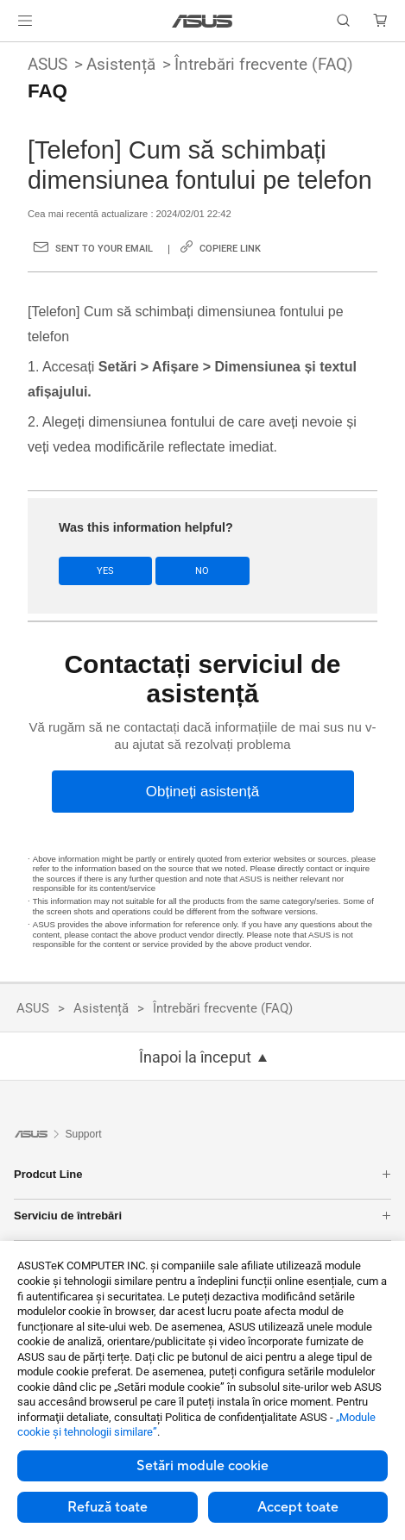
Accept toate (298, 1507)
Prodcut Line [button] (202, 1174)
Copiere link (230, 248)
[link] (202, 21)
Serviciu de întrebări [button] (202, 1215)
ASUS (47, 64)
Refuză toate (107, 1507)
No (202, 571)
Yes (105, 571)
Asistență (120, 64)
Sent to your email (104, 248)
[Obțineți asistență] (203, 791)
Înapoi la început (195, 1057)
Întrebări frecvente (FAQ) (263, 64)
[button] (25, 20)
